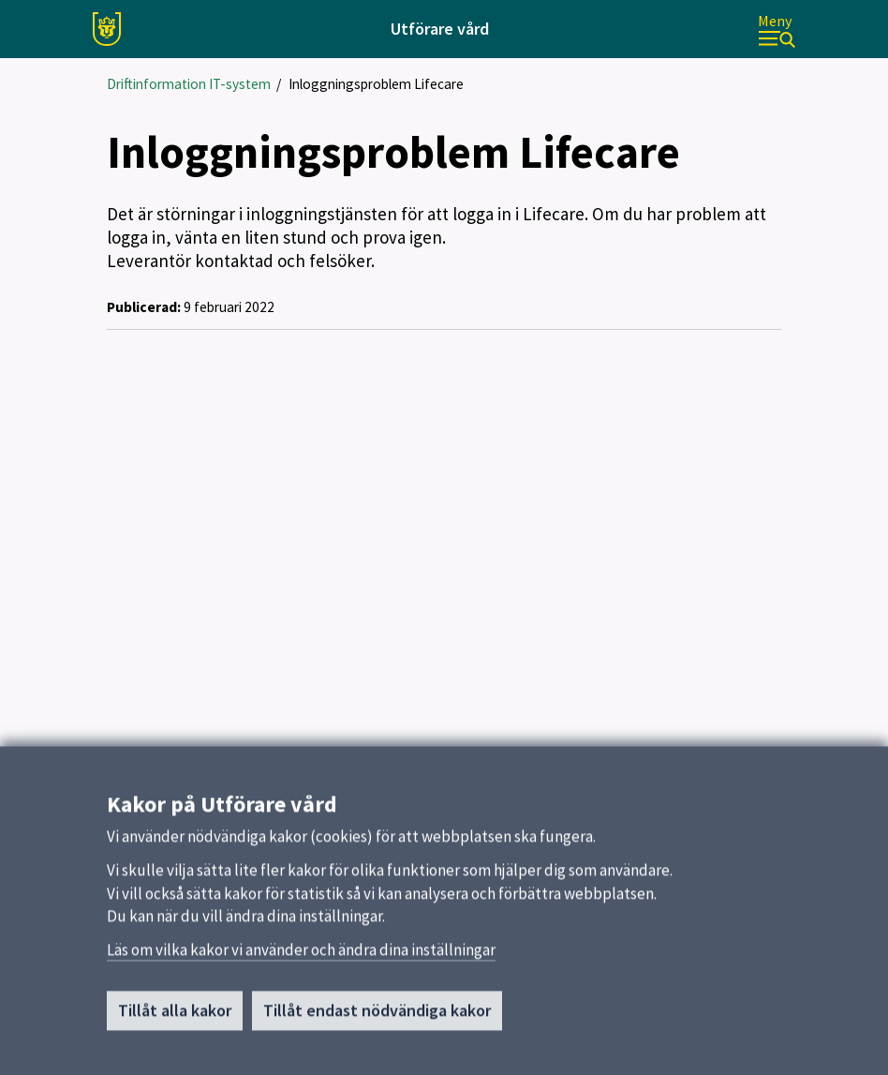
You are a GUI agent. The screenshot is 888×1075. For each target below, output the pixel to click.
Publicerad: (144, 307)
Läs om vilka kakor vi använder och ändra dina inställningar (301, 958)
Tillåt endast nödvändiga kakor (377, 1018)
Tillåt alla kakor (174, 1018)
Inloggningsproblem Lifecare (376, 84)
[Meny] (776, 29)
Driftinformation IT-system (189, 84)
